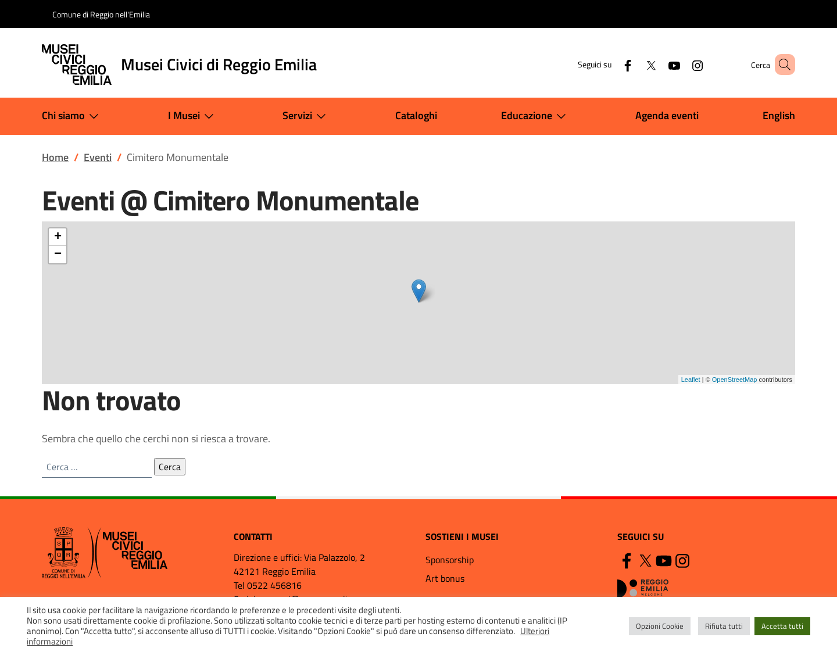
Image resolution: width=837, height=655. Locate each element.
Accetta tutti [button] (782, 626)
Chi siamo (72, 116)
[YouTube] (657, 64)
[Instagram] (680, 64)
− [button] (58, 254)
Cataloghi (416, 115)
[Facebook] (611, 64)
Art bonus (444, 578)
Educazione (536, 116)
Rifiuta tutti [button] (724, 626)
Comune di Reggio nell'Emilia (101, 14)
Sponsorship (449, 560)
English (779, 115)
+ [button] (58, 237)
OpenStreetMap (734, 379)
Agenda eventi (667, 115)
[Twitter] (634, 64)
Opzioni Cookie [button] (660, 626)
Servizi (306, 116)
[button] (781, 64)
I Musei (193, 116)
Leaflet (690, 379)
